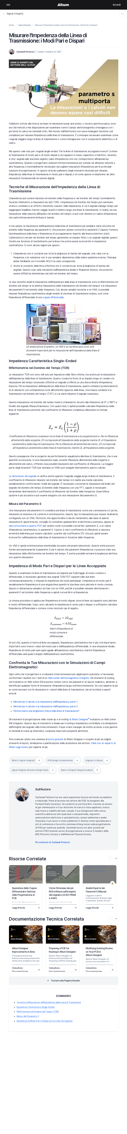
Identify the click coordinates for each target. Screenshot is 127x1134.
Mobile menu (8, 5)
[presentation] (116, 858)
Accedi (117, 4)
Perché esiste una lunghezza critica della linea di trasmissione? (46, 710)
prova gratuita (55, 739)
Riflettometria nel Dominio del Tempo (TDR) (39, 368)
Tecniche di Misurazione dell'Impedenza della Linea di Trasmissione (54, 189)
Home (11, 25)
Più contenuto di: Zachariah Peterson (52, 842)
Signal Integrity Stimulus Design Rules (30, 770)
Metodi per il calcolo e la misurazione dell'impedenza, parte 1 (45, 701)
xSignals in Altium (94, 760)
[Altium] (63, 4)
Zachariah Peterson (25, 51)
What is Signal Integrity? (23, 760)
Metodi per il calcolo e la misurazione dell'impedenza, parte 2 (45, 706)
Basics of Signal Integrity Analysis (77, 770)
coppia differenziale (53, 297)
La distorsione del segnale (23, 476)
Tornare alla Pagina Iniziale (65, 980)
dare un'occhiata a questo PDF (25, 525)
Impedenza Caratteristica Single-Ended (42, 361)
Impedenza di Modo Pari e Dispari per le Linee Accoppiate (57, 566)
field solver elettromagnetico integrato (68, 677)
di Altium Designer (79, 719)
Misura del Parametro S (25, 504)
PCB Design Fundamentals (60, 760)
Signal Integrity (13, 13)
